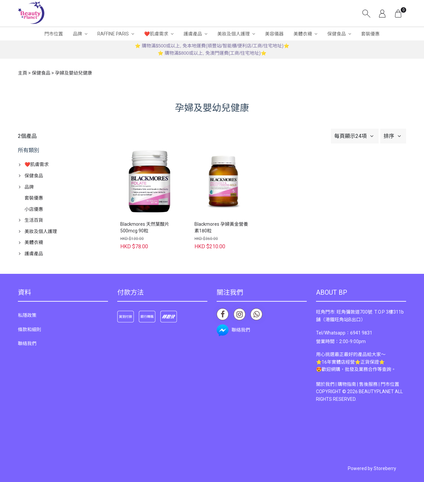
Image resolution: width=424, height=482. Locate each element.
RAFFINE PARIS (113, 33)
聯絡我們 (27, 343)
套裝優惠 (370, 33)
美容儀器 (274, 33)
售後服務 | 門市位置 (379, 384)
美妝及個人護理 (233, 33)
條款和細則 (29, 329)
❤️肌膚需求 (156, 33)
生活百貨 (34, 220)
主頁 (22, 73)
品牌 (77, 33)
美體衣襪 (302, 33)
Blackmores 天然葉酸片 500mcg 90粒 (144, 227)
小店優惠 (34, 209)
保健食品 (336, 33)
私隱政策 (27, 315)
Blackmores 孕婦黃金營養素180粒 (221, 227)
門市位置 (53, 33)
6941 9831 (361, 332)
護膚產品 (193, 33)
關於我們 (325, 384)
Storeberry (385, 468)
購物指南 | (348, 384)
